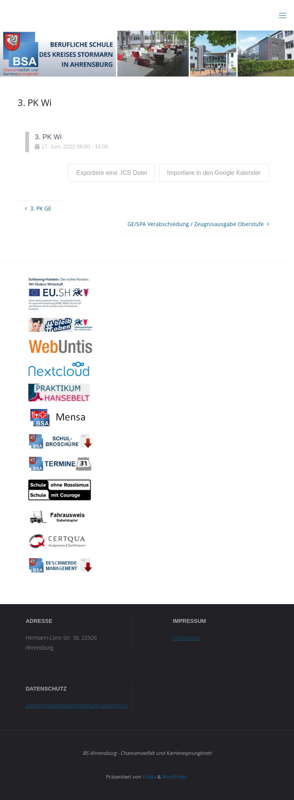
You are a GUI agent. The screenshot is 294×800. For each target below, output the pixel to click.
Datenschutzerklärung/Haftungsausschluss (77, 705)
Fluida (148, 776)
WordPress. (175, 776)
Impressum (186, 637)
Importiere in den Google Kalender (214, 172)
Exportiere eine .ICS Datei (111, 172)
